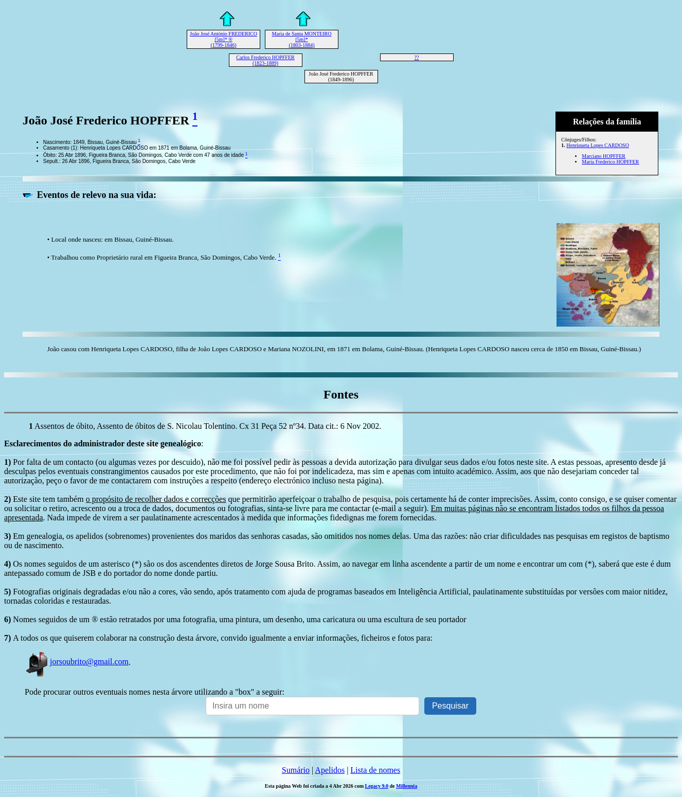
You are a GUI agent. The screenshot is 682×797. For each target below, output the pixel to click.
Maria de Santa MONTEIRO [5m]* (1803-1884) (302, 39)
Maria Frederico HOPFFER (610, 162)
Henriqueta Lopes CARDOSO (597, 145)
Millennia (406, 786)
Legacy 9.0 (376, 786)
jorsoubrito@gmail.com (77, 661)
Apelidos (330, 770)
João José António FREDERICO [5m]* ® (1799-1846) (223, 39)
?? (417, 57)
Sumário (296, 770)
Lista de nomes (375, 770)
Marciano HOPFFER (603, 156)
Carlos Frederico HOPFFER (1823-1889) (265, 60)
